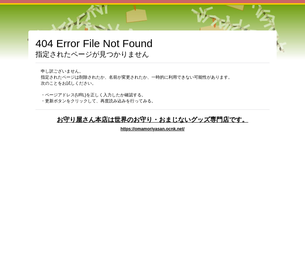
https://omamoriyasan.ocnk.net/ (153, 128)
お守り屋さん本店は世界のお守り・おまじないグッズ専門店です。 (152, 119)
